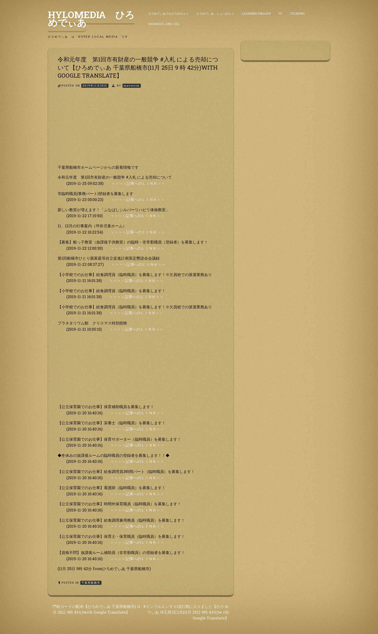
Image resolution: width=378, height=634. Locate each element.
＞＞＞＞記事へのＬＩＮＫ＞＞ (138, 183)
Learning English (256, 13)
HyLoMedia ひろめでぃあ (91, 18)
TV (280, 13)
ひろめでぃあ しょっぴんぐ (215, 13)
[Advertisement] (141, 130)
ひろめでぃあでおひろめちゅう (168, 13)
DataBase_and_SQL (163, 24)
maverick (132, 85)
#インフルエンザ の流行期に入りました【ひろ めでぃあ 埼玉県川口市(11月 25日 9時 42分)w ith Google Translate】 (186, 612)
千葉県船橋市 (90, 582)
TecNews (297, 13)
